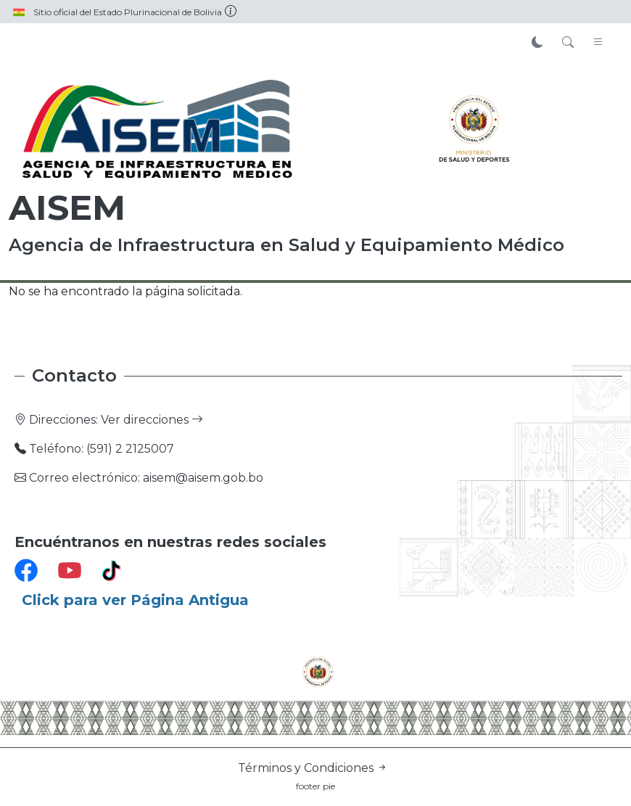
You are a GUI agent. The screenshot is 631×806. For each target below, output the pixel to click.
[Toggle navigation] (598, 43)
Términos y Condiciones (313, 768)
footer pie (315, 786)
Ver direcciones (152, 420)
